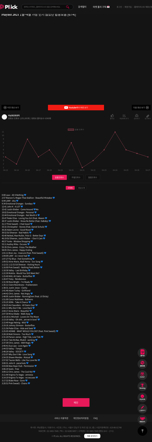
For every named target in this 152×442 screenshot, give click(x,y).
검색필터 (82, 7)
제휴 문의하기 (92, 436)
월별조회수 (92, 177)
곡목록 (70, 188)
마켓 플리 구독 (101, 7)
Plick (9, 9)
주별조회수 (76, 177)
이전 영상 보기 (13, 107)
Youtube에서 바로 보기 (76, 107)
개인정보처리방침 (81, 418)
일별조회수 (59, 177)
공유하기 (137, 118)
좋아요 (112, 118)
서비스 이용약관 (61, 418)
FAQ (96, 418)
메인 (76, 402)
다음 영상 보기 (139, 107)
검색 (67, 7)
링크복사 (148, 118)
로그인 (119, 6)
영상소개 (81, 188)
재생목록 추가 (124, 118)
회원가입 (128, 6)
